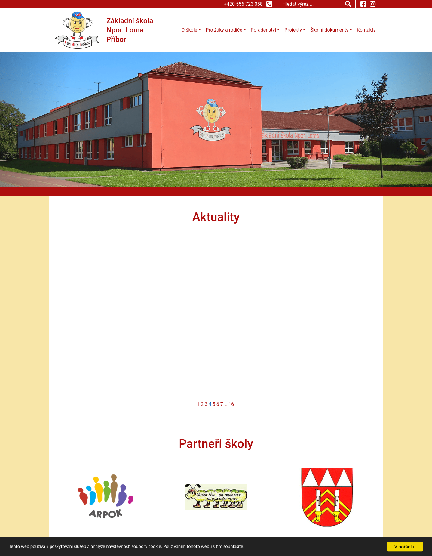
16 (231, 404)
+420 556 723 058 (248, 4)
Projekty (293, 30)
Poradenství (263, 30)
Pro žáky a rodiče (224, 30)
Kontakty (366, 30)
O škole (189, 30)
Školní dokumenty (329, 30)
